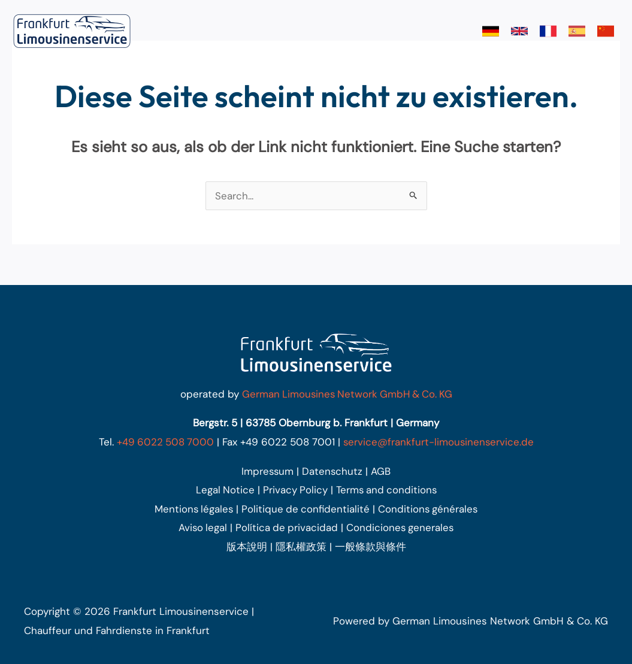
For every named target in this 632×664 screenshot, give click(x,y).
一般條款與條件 (370, 546)
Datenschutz (333, 471)
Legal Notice (223, 489)
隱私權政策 (301, 546)
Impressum (267, 471)
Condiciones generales (401, 527)
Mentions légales (192, 509)
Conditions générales (429, 509)
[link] (490, 31)
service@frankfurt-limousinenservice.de (439, 441)
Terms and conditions (387, 489)
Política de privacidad (286, 527)
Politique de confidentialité (306, 509)
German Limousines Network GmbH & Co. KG (347, 394)
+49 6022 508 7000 (164, 441)
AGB (382, 471)
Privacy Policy (293, 489)
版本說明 (246, 546)
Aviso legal (201, 527)
